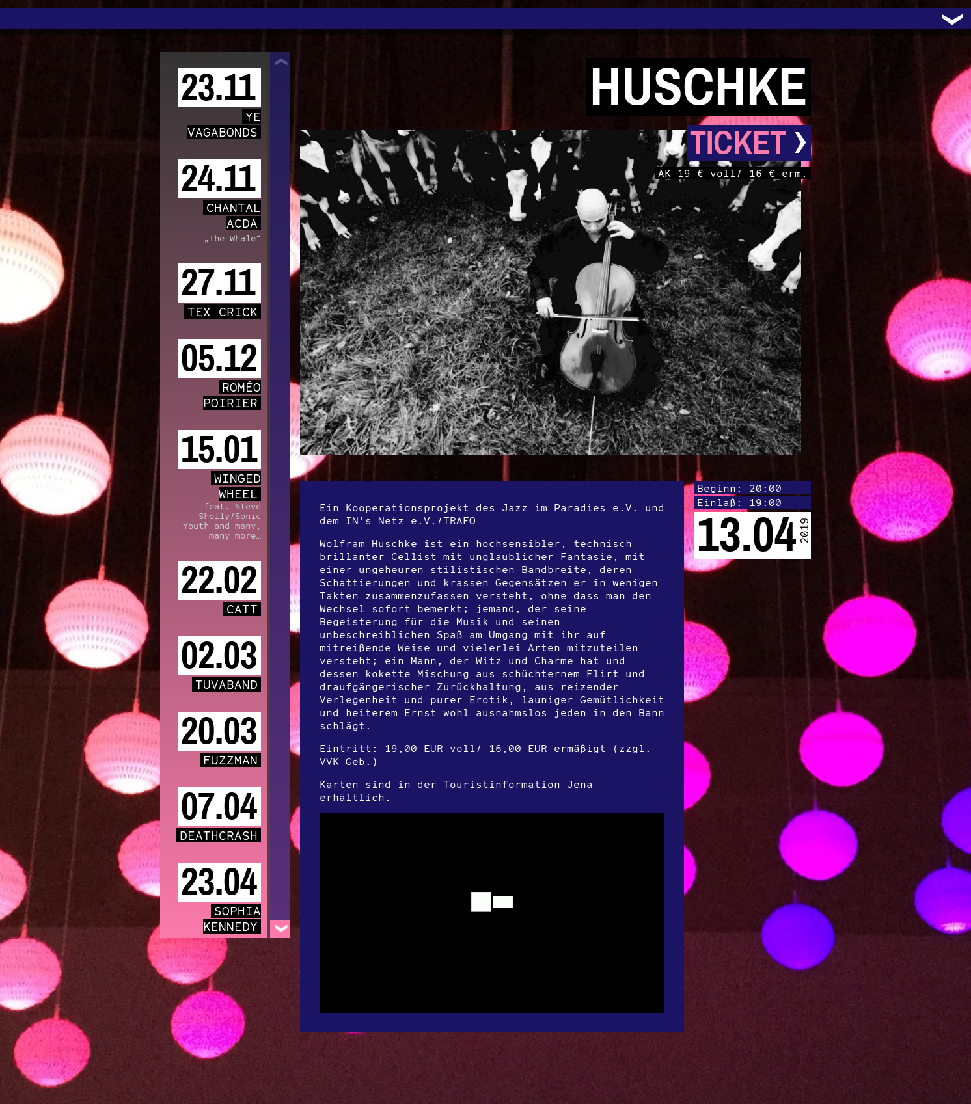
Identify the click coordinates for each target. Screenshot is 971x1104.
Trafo (26, 18)
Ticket (749, 143)
